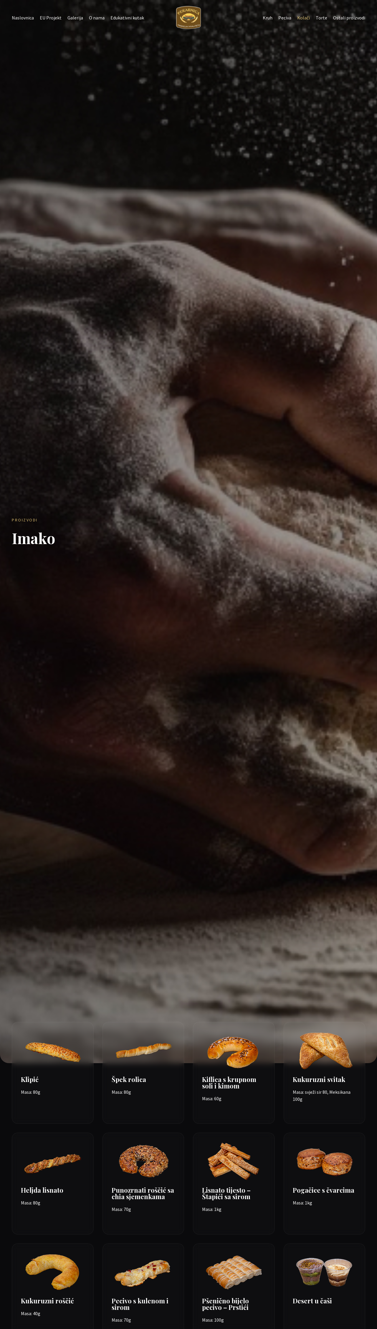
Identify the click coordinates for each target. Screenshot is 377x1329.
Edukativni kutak (127, 18)
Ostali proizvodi (349, 18)
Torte (321, 18)
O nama (97, 18)
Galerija (75, 18)
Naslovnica (23, 18)
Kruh (267, 18)
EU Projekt (51, 18)
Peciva (284, 18)
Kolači (303, 18)
